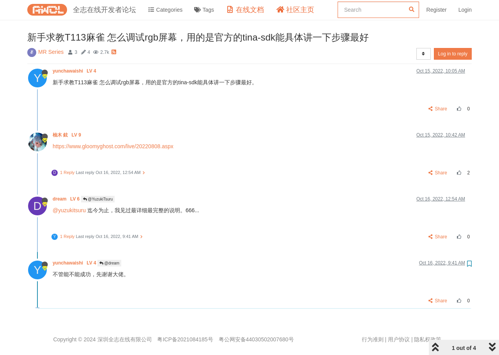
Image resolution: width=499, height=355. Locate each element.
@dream (109, 263)
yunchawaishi (75, 71)
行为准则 (373, 339)
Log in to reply (452, 54)
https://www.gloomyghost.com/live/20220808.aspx (113, 146)
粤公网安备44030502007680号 (256, 339)
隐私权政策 (427, 339)
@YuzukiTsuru (98, 199)
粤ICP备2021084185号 (185, 339)
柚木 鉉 (67, 135)
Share (438, 109)
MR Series (51, 52)
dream (67, 199)
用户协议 (399, 339)
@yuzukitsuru (69, 210)
